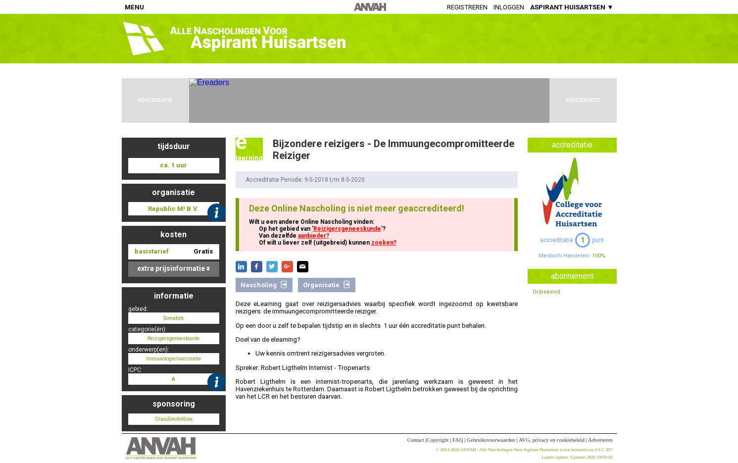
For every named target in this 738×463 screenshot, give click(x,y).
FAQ (457, 440)
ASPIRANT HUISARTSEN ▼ (571, 7)
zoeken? (383, 242)
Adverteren (600, 440)
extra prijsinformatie (173, 268)
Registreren (467, 7)
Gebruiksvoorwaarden (491, 440)
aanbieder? (313, 235)
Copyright (438, 440)
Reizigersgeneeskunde (347, 228)
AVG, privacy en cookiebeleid (552, 440)
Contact (415, 440)
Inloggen (508, 7)
